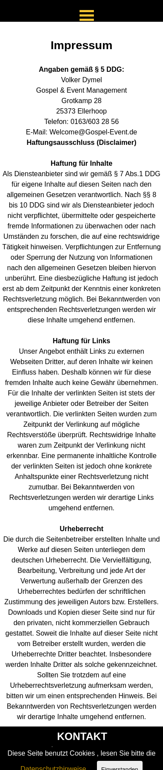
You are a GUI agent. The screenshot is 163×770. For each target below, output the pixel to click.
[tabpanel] (81, 374)
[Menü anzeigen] (87, 15)
